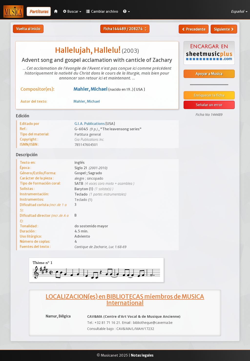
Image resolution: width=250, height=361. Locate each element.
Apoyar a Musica (209, 74)
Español (239, 11)
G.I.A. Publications (89, 123)
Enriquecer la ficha (209, 95)
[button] (126, 11)
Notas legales (142, 355)
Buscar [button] (72, 11)
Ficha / (126, 29)
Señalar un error (209, 105)
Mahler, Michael (86, 101)
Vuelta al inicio (28, 29)
